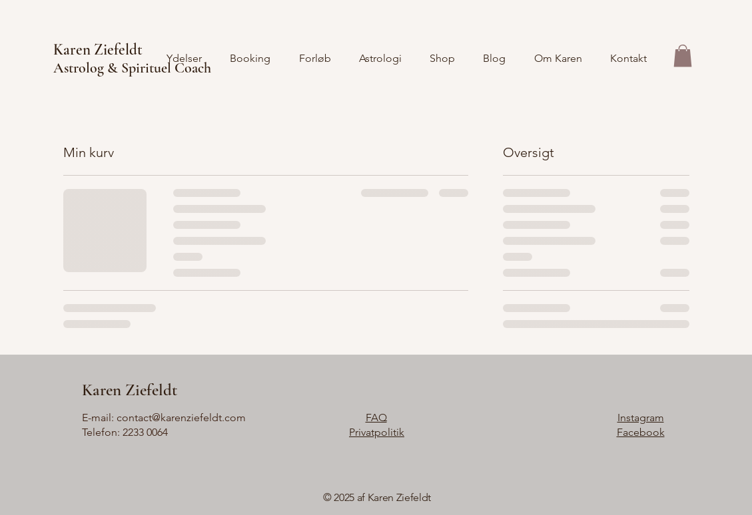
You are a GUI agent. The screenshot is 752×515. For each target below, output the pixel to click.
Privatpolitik (376, 432)
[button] (682, 56)
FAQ (376, 417)
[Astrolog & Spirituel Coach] (217, 68)
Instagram (640, 417)
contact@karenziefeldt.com (181, 417)
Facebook (641, 432)
